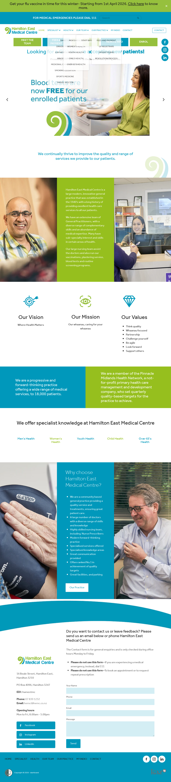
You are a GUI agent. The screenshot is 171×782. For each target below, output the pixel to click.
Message (70, 736)
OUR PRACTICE (100, 30)
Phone (69, 713)
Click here (136, 4)
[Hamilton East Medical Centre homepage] (21, 30)
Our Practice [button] (77, 603)
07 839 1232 (32, 715)
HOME (42, 30)
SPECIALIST (54, 30)
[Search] (118, 18)
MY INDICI (115, 30)
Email (68, 724)
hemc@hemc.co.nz (35, 719)
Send (73, 759)
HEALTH (68, 30)
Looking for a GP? (85, 52)
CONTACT (127, 30)
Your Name (71, 702)
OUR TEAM (82, 30)
